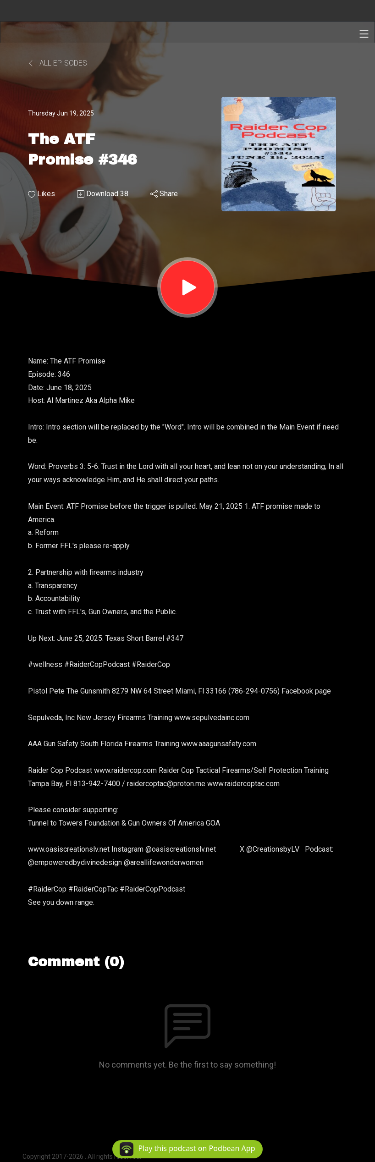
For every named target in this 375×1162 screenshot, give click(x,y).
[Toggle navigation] (364, 34)
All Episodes (57, 63)
